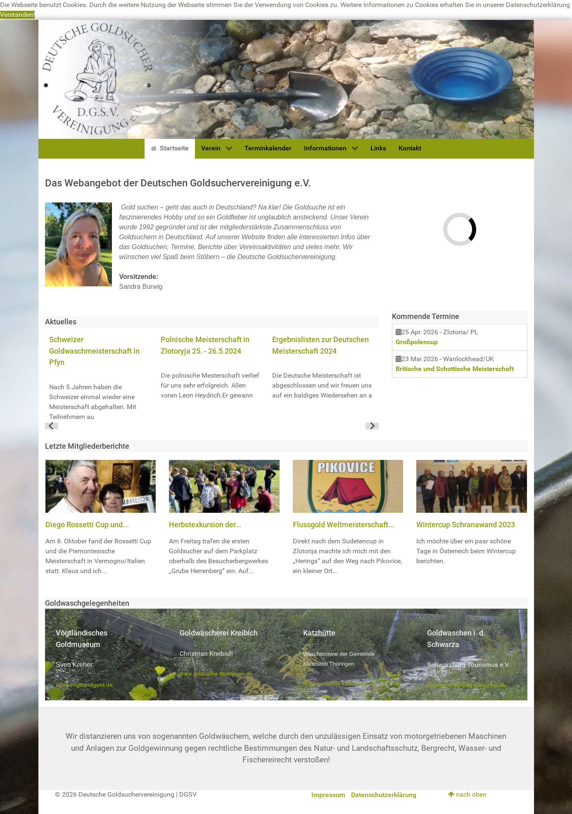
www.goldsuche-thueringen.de (216, 674)
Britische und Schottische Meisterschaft (455, 369)
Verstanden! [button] (17, 15)
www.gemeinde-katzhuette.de (339, 684)
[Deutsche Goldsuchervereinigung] (286, 79)
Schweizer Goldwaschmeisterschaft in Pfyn (94, 351)
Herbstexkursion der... (205, 524)
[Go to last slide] (51, 426)
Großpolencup (417, 342)
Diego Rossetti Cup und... (87, 524)
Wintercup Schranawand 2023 (465, 524)
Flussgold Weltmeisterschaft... (343, 524)
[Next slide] (372, 426)
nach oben (467, 794)
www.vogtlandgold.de (84, 685)
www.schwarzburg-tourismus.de (466, 685)
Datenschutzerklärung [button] (538, 5)
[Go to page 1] (211, 426)
